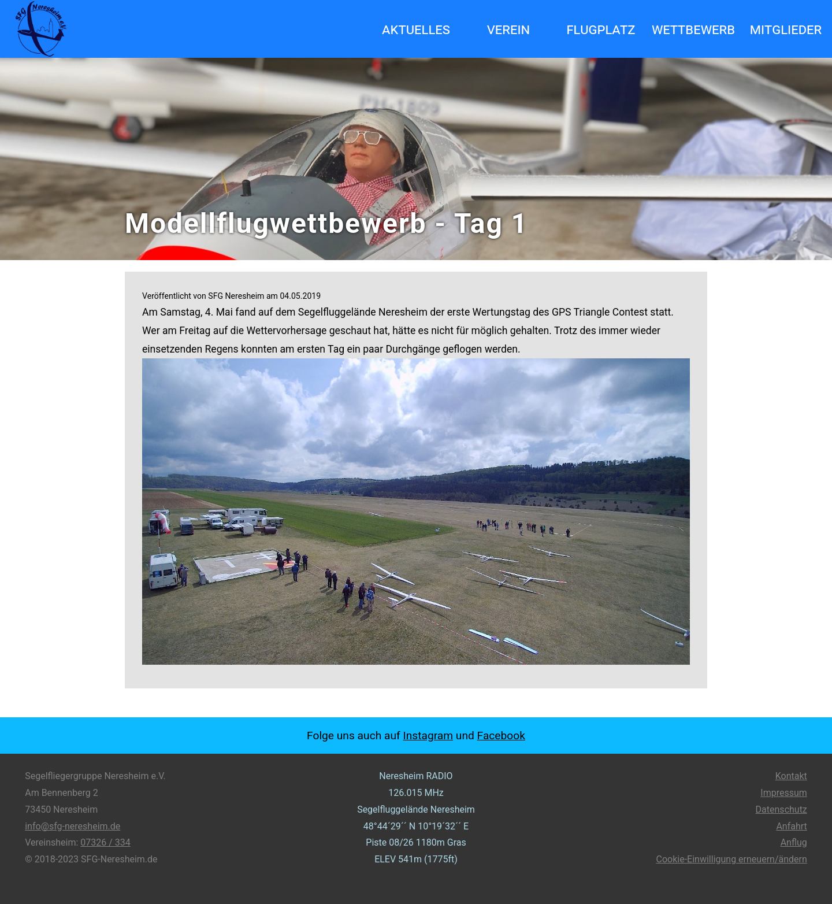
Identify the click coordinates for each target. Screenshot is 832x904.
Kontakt (791, 775)
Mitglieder (786, 29)
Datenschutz (781, 809)
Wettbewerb (693, 29)
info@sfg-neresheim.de (72, 826)
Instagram (428, 735)
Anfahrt (791, 826)
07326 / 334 (105, 842)
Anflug (794, 842)
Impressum (783, 792)
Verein (508, 29)
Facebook (501, 735)
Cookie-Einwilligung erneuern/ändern (731, 859)
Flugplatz (600, 29)
